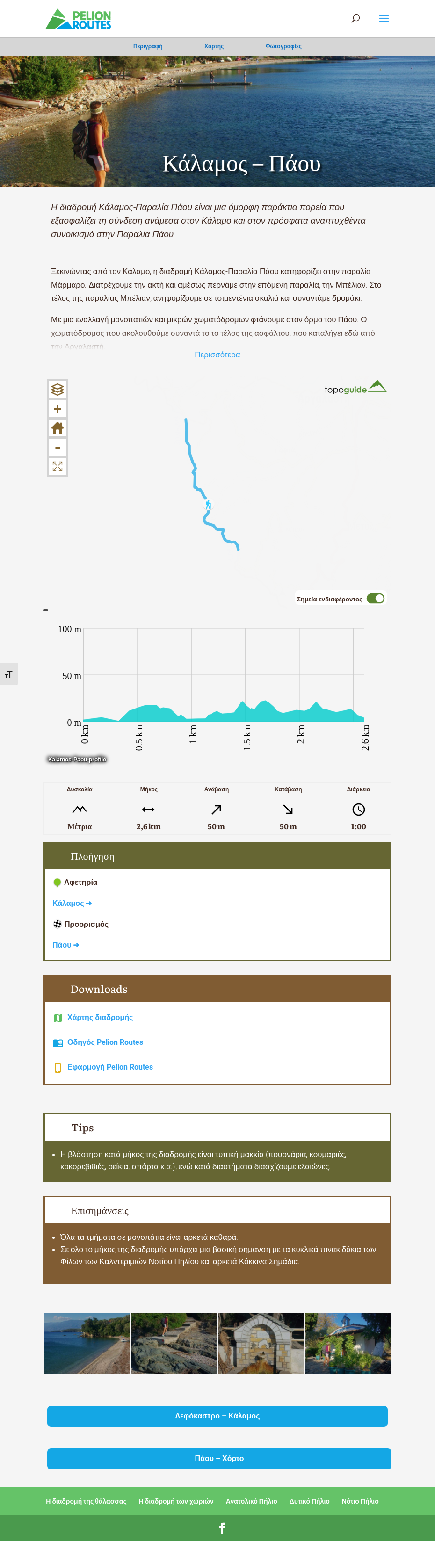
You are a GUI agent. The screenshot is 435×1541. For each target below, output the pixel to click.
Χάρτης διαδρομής (100, 1017)
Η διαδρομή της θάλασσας (86, 1501)
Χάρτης (214, 46)
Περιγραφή (148, 46)
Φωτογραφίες (284, 46)
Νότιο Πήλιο (360, 1501)
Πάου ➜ (65, 945)
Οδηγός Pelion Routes (105, 1042)
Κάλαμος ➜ (72, 903)
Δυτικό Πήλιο (310, 1501)
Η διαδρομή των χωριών (176, 1501)
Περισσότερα (217, 354)
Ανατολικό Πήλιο (251, 1501)
